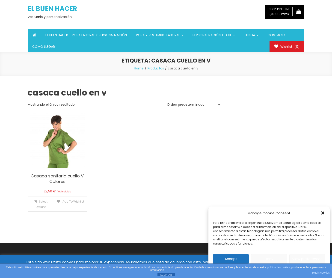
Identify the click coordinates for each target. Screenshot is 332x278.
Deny (269, 258)
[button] (322, 213)
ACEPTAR (166, 274)
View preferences (307, 258)
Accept (231, 258)
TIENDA (249, 35)
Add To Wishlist (73, 201)
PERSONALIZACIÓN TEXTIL (212, 35)
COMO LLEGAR (43, 46)
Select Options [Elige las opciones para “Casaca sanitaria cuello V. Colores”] (42, 204)
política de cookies (278, 267)
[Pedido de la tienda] (193, 104)
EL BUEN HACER (52, 8)
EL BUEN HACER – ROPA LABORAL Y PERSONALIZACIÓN (86, 35)
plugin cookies (321, 272)
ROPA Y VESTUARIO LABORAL (158, 35)
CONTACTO (277, 35)
